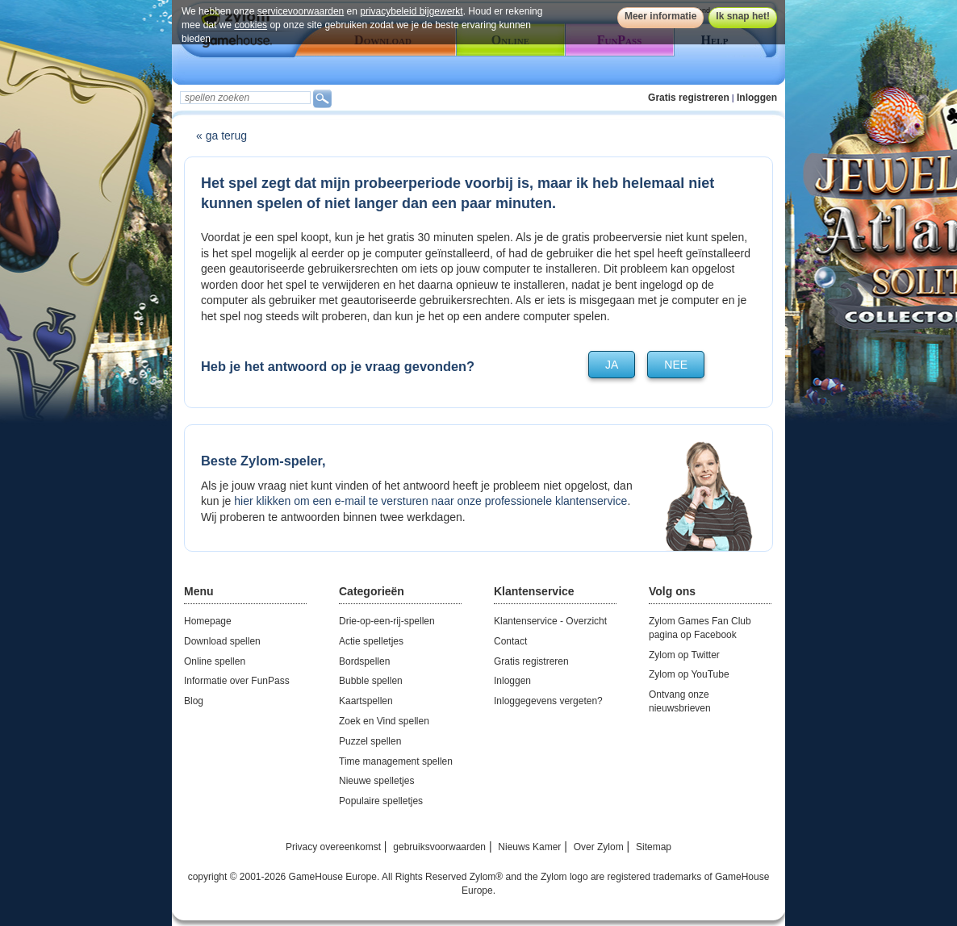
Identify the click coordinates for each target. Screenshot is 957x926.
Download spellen (222, 641)
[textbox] (245, 97)
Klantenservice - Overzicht (550, 621)
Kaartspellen (366, 701)
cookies (250, 25)
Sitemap (653, 847)
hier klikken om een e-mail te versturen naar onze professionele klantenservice (430, 500)
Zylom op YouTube (689, 674)
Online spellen (214, 661)
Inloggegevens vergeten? (548, 701)
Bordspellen (364, 661)
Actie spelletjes (371, 641)
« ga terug (221, 135)
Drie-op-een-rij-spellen (387, 621)
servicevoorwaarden (300, 11)
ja (611, 364)
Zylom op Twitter (684, 655)
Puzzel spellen (370, 741)
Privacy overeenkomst (333, 847)
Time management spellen (396, 761)
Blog (193, 701)
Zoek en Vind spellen (384, 721)
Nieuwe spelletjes (376, 780)
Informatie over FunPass (237, 680)
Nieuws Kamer (529, 847)
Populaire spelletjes (381, 801)
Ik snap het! (743, 16)
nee (675, 364)
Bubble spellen (371, 680)
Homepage (208, 621)
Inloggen (757, 97)
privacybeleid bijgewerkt (411, 11)
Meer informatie (660, 16)
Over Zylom (599, 847)
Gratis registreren (688, 97)
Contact (510, 641)
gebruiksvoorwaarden (439, 847)
